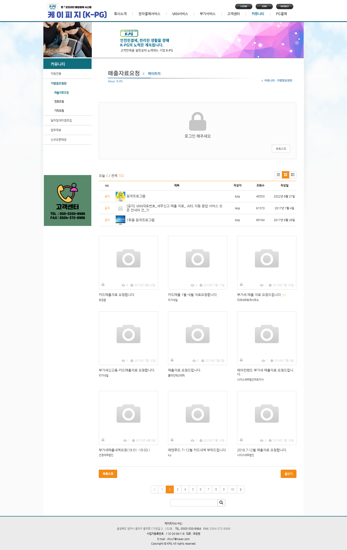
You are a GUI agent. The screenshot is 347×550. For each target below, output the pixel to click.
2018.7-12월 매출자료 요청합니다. (262, 450)
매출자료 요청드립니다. (184, 370)
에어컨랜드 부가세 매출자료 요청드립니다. (265, 372)
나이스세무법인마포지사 (250, 379)
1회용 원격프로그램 (140, 220)
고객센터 (233, 14)
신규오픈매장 (59, 139)
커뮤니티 (258, 14)
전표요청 (59, 101)
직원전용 (56, 73)
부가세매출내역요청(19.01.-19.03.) (124, 450)
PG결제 (281, 14)
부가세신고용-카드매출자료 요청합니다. (127, 370)
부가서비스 (207, 14)
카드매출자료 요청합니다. (117, 295)
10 (232, 489)
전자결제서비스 (149, 14)
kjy (169, 455)
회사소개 (120, 14)
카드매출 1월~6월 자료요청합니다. (193, 295)
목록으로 (281, 148)
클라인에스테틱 (176, 375)
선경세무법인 (106, 455)
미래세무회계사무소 (248, 300)
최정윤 (102, 300)
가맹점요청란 (59, 83)
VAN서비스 (180, 14)
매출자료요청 (61, 92)
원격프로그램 (136, 196)
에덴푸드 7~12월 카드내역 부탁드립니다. (197, 450)
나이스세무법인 (245, 455)
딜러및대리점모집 (61, 120)
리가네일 (173, 300)
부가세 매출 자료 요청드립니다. (261, 295)
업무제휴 (56, 130)
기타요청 (59, 110)
